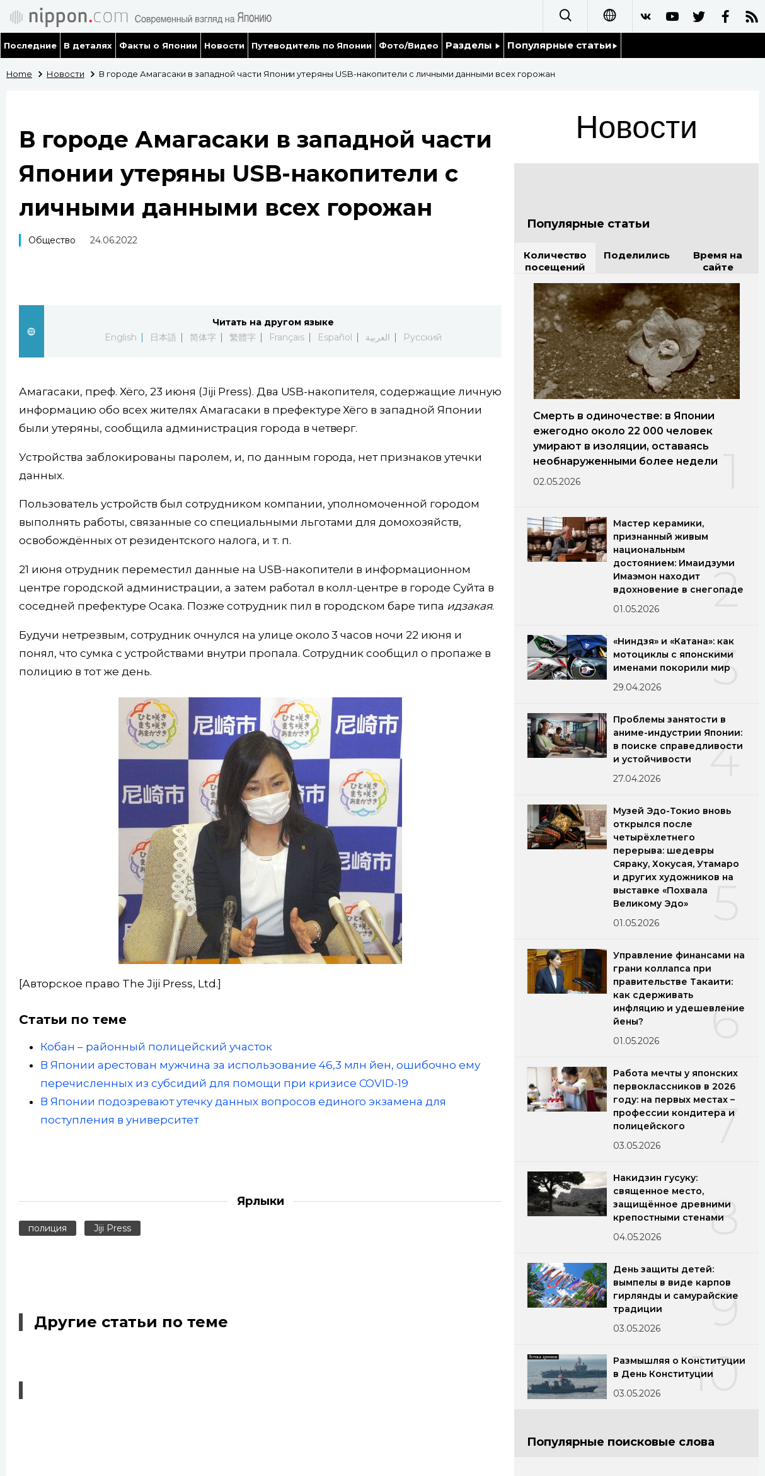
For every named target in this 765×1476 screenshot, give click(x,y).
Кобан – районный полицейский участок (156, 1046)
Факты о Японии (158, 45)
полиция (47, 1228)
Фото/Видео (409, 45)
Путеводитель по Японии (311, 45)
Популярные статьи (562, 45)
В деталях (88, 45)
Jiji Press (112, 1228)
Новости (224, 45)
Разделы (473, 45)
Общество (52, 240)
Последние (30, 45)
